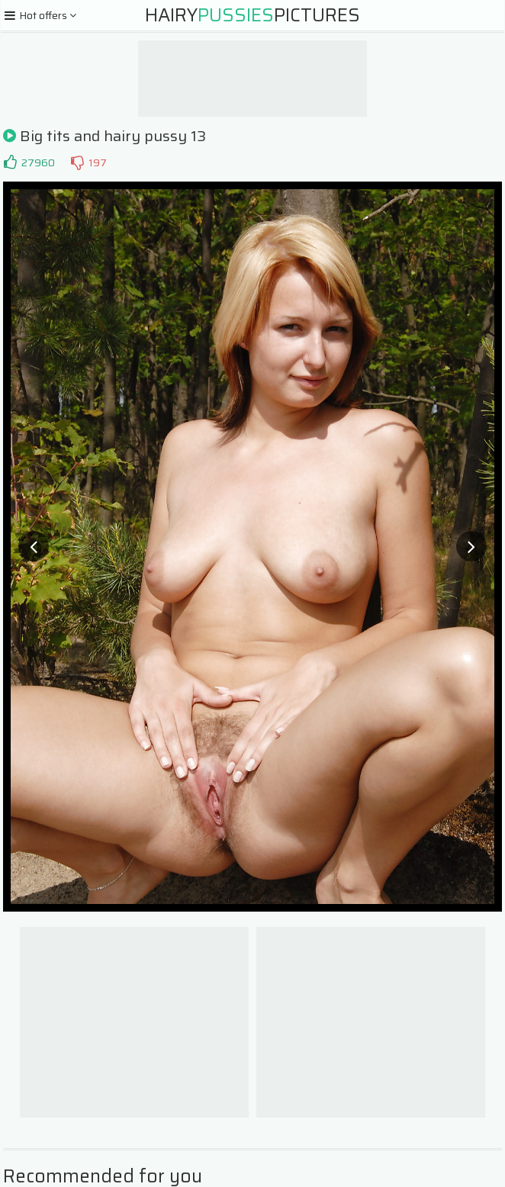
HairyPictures (252, 15)
